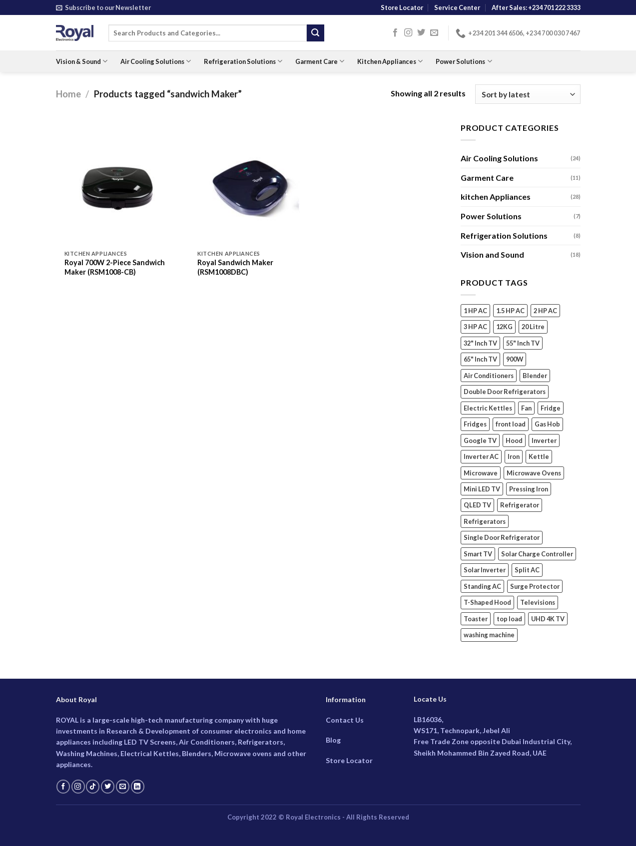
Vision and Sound (492, 254)
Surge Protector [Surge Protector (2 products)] (535, 586)
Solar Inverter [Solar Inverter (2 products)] (485, 570)
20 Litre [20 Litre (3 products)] (533, 327)
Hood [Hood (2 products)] (514, 440)
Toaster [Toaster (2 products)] (476, 619)
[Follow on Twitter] (421, 32)
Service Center (457, 7)
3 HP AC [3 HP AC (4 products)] (475, 327)
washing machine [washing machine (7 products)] (489, 635)
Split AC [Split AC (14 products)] (527, 570)
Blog (333, 740)
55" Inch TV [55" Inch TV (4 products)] (523, 343)
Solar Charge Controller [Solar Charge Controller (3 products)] (537, 554)
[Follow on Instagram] (408, 32)
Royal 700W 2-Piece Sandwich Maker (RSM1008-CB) (114, 267)
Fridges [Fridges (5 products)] (475, 424)
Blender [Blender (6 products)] (535, 376)
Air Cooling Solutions (155, 61)
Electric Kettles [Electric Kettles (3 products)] (488, 408)
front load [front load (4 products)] (511, 424)
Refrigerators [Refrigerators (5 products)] (485, 521)
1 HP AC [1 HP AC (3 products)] (475, 311)
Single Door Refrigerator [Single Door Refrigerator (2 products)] (502, 538)
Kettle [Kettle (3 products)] (539, 456)
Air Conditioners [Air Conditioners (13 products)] (489, 376)
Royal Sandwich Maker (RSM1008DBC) (235, 267)
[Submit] (315, 32)
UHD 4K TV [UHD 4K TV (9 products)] (548, 619)
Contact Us (345, 720)
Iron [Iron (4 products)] (514, 456)
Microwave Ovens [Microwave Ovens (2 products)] (534, 473)
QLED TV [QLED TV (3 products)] (477, 505)
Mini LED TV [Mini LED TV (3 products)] (482, 489)
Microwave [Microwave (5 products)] (481, 473)
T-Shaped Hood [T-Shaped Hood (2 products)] (487, 603)
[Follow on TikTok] (92, 787)
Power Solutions (464, 61)
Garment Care (319, 61)
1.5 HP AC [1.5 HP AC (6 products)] (510, 311)
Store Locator (402, 7)
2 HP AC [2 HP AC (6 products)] (545, 311)
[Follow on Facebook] (395, 32)
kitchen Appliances (496, 197)
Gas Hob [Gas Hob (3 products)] (547, 424)
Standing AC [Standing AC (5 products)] (482, 586)
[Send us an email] (434, 32)
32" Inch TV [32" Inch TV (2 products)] (480, 343)
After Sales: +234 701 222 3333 (536, 7)
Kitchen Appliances (390, 61)
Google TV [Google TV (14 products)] (480, 440)
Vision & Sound (81, 61)
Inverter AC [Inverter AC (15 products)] (481, 456)
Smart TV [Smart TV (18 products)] (478, 554)
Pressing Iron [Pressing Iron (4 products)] (528, 489)
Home (68, 93)
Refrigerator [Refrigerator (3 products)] (519, 505)
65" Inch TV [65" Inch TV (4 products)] (480, 360)
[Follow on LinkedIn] (137, 787)
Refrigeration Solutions (243, 61)
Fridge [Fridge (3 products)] (551, 408)
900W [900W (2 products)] (514, 360)
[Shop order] (527, 94)
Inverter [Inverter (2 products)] (544, 440)
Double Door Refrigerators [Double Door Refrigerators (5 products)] (505, 392)
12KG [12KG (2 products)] (504, 327)
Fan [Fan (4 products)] (526, 408)
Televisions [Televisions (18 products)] (537, 603)
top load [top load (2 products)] (509, 619)
